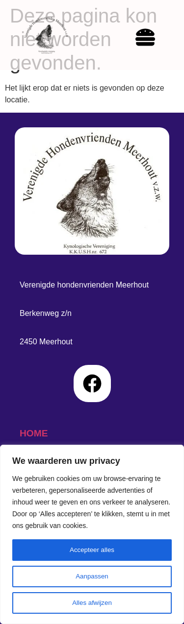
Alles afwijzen (92, 603)
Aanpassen (92, 576)
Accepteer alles (92, 550)
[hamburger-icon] (135, 39)
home (34, 433)
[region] (92, 534)
